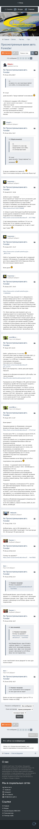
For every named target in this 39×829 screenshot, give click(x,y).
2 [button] (23, 58)
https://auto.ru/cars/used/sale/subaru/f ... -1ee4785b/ (19, 557)
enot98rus (12, 337)
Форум (6, 808)
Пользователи (8, 813)
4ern (4, 566)
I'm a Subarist (9, 794)
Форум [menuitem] (20, 9)
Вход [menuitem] (21, 3)
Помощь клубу (8, 815)
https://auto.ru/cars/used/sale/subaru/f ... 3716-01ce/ (19, 430)
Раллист (12, 540)
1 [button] (20, 58)
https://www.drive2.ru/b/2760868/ (13, 208)
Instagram (8, 792)
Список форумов (17, 753)
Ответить (7, 53)
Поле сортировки (19, 709)
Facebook (8, 789)
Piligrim (10, 64)
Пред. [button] (18, 58)
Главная (31, 9)
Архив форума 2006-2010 (12, 810)
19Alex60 (13, 512)
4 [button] (28, 58)
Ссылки (9, 9)
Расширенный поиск (36, 53)
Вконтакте (8, 787)
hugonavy (10, 181)
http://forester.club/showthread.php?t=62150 (17, 378)
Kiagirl (8, 122)
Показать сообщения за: (19, 705)
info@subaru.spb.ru (11, 797)
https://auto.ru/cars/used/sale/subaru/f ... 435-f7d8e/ (19, 217)
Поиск (32, 53)
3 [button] (25, 58)
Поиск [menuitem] (36, 39)
